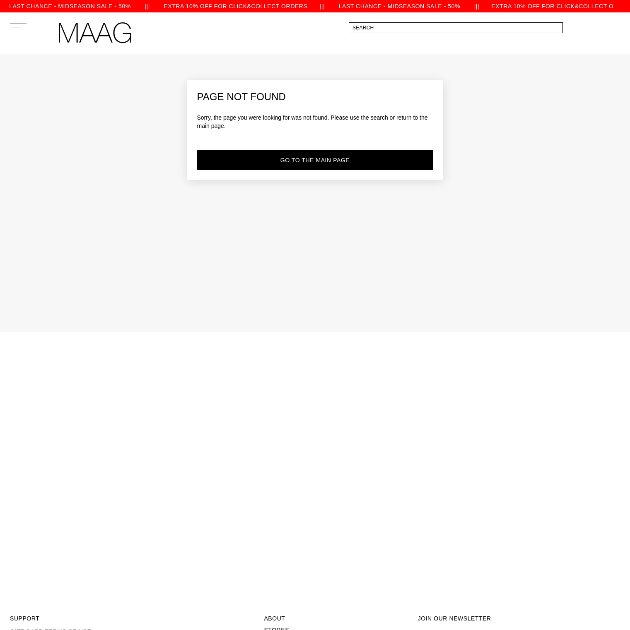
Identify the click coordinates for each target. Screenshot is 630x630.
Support (24, 618)
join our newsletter (454, 618)
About (274, 618)
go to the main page (315, 160)
